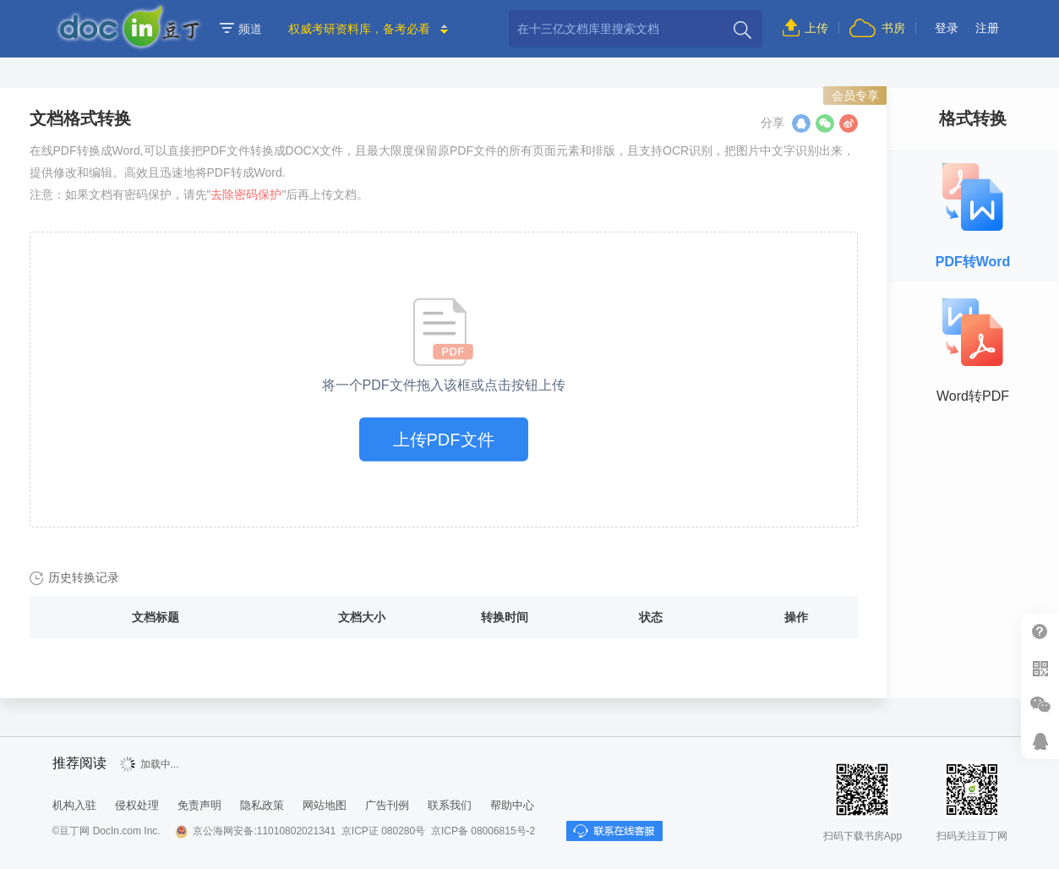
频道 (241, 29)
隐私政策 (262, 805)
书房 (893, 28)
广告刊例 (387, 805)
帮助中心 (1040, 632)
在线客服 (1040, 741)
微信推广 (1040, 704)
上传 (816, 28)
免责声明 (199, 805)
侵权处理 (137, 805)
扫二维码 (1040, 668)
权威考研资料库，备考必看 (359, 29)
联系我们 (450, 805)
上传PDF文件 (443, 439)
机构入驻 (74, 805)
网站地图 (325, 805)
